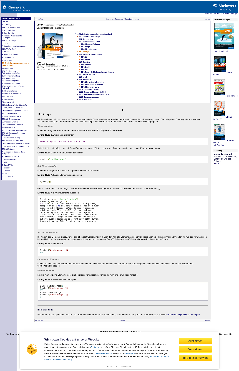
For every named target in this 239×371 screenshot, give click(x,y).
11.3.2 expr (85, 47)
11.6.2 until (85, 67)
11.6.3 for (85, 69)
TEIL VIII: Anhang (8, 149)
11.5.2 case (85, 59)
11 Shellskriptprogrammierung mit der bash (94, 34)
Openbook (129, 19)
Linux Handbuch (220, 51)
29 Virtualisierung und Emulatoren (15, 130)
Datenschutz (126, 366)
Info (216, 163)
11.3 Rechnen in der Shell (89, 42)
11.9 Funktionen (85, 79)
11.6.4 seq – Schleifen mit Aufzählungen (97, 72)
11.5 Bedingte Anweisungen (90, 54)
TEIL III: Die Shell (8, 49)
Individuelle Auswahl (195, 357)
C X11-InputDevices (9, 159)
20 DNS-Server (8, 99)
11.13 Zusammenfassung (89, 97)
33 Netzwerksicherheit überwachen (15, 146)
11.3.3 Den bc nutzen (89, 49)
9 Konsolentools (8, 57)
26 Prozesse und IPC (10, 122)
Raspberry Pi (231, 96)
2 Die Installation (8, 30)
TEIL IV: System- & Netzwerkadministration (11, 72)
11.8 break (83, 77)
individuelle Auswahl (102, 353)
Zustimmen (96, 347)
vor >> (207, 19)
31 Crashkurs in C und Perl (12, 141)
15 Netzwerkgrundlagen (11, 83)
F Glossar (6, 168)
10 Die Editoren (8, 60)
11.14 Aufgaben (85, 99)
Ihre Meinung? (7, 176)
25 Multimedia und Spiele (11, 116)
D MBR (5, 162)
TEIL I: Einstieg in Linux (11, 27)
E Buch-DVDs (7, 165)
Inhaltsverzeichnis (11, 19)
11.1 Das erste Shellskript (89, 37)
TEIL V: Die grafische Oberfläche (14, 105)
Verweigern (129, 353)
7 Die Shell (6, 52)
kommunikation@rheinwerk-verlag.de (183, 326)
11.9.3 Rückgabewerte (90, 87)
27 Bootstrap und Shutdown (12, 125)
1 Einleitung (6, 24)
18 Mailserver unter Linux (11, 94)
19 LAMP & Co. (8, 96)
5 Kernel (5, 43)
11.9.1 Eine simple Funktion (92, 82)
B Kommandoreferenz (10, 157)
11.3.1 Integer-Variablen (90, 44)
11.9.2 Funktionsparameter (92, 84)
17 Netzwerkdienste (9, 91)
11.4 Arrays (84, 52)
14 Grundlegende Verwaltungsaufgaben (10, 79)
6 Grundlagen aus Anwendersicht (14, 46)
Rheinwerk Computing (114, 19)
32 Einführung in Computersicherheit (16, 143)
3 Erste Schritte (8, 33)
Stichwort (5, 173)
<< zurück (39, 19)
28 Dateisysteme (8, 127)
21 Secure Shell (8, 102)
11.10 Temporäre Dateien (89, 89)
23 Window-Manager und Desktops (15, 111)
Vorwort (5, 22)
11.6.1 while (86, 64)
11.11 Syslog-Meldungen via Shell (92, 92)
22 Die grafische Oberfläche (12, 108)
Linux (137, 19)
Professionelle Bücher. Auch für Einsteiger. (221, 14)
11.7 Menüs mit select (88, 74)
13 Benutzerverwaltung (11, 76)
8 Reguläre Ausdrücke (10, 55)
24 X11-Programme (9, 113)
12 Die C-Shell (7, 68)
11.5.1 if (84, 57)
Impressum (112, 366)
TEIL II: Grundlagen (9, 40)
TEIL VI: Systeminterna (11, 119)
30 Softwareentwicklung (11, 138)
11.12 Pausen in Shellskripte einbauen (94, 94)
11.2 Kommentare (86, 39)
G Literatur (6, 171)
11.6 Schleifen (84, 62)
